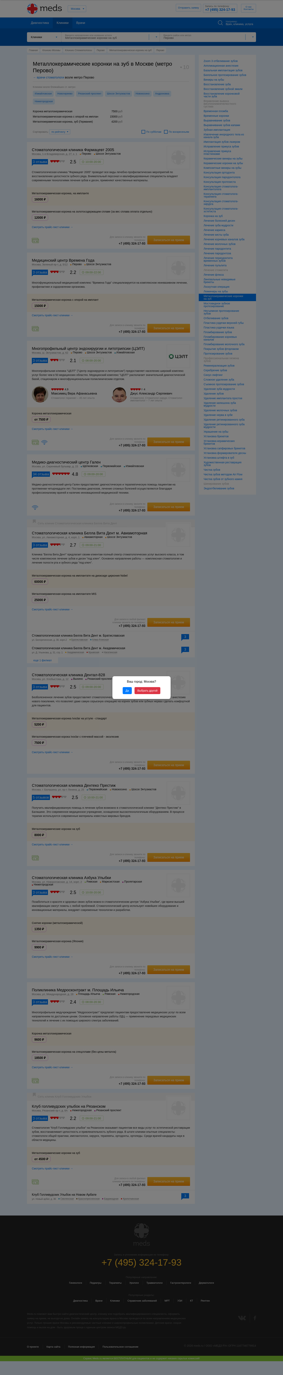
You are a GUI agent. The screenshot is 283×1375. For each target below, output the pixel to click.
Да (127, 690)
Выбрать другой (147, 690)
